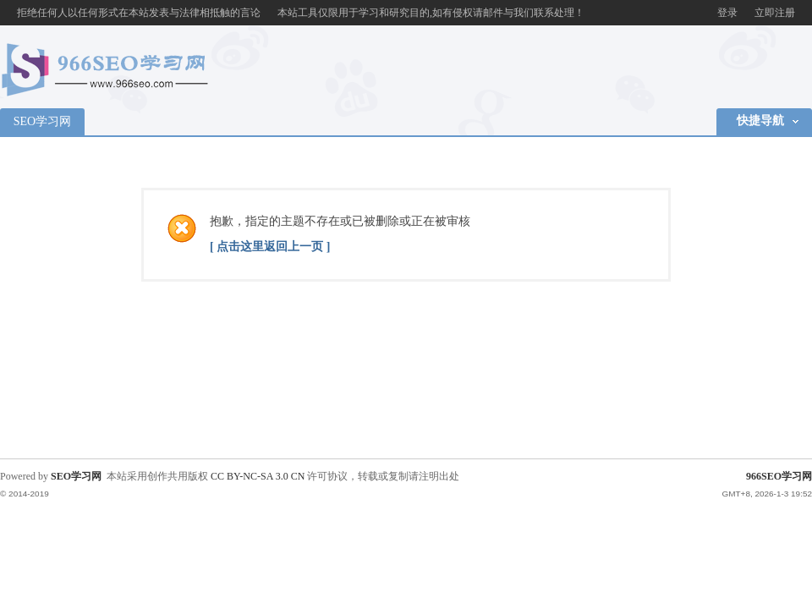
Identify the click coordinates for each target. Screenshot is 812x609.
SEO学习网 (42, 121)
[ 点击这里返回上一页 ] (270, 246)
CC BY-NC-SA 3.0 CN (257, 476)
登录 (727, 13)
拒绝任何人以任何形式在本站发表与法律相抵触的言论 (139, 13)
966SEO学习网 (779, 476)
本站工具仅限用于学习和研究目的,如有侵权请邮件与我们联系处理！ (430, 13)
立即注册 (774, 13)
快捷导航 (760, 120)
